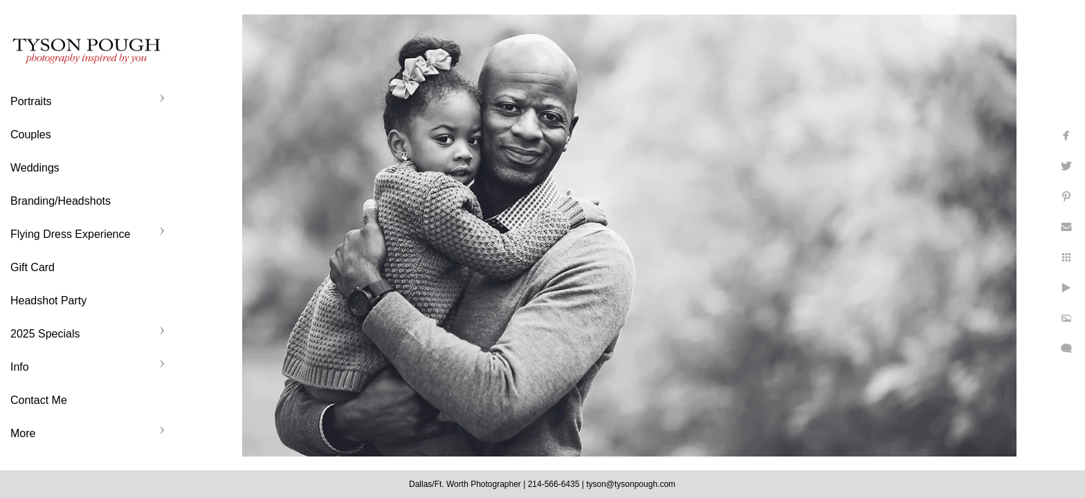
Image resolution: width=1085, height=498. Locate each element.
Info (19, 367)
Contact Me (38, 400)
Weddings (35, 168)
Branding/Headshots (60, 201)
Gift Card (32, 267)
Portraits (31, 101)
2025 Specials (45, 334)
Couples (30, 134)
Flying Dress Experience (70, 234)
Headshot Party (48, 300)
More (22, 433)
